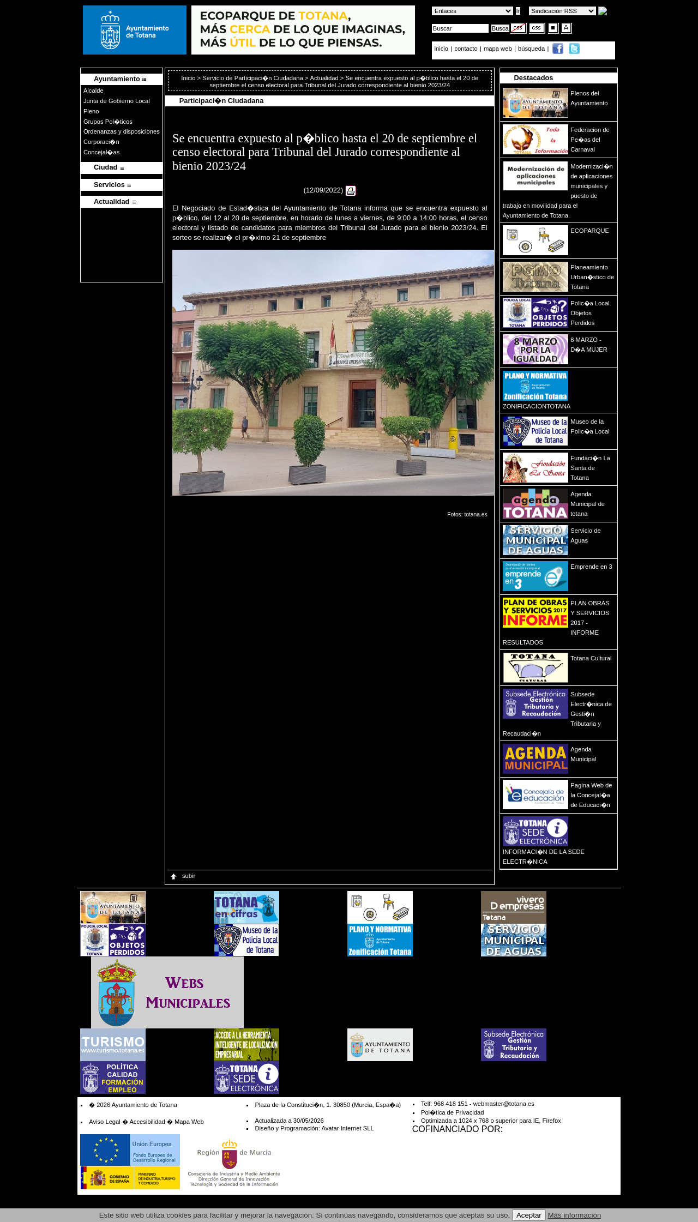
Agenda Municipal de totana (587, 504)
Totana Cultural (590, 658)
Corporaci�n (101, 142)
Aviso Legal (105, 1121)
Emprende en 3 (591, 566)
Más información (574, 1215)
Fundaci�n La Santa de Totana (590, 468)
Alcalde (93, 90)
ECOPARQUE (589, 230)
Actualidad (324, 78)
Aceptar (528, 1215)
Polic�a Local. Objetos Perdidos (590, 313)
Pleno (91, 111)
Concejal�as (101, 152)
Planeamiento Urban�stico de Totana (592, 277)
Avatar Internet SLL (347, 1128)
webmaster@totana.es (503, 1103)
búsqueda (532, 48)
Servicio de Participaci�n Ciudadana (252, 78)
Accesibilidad (147, 1121)
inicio (442, 48)
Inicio (189, 78)
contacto (465, 48)
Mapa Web (189, 1121)
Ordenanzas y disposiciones (121, 131)
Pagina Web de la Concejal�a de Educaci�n (591, 795)
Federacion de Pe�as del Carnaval (590, 140)
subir (182, 875)
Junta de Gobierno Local (116, 101)
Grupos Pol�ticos (108, 121)
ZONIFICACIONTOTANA (537, 406)
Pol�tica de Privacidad (452, 1112)
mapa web (499, 48)
